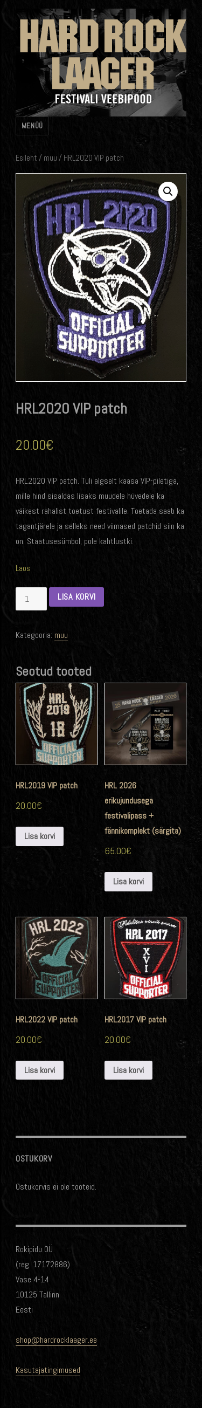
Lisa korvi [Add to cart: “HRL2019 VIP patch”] (39, 836)
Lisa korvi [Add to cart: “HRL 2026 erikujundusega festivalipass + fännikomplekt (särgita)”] (128, 881)
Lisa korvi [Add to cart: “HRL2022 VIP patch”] (39, 1070)
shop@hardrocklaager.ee (56, 1339)
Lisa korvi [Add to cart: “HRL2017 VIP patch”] (128, 1070)
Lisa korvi (77, 596)
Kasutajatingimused (48, 1370)
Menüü (32, 126)
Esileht (26, 158)
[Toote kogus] (31, 598)
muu (50, 158)
